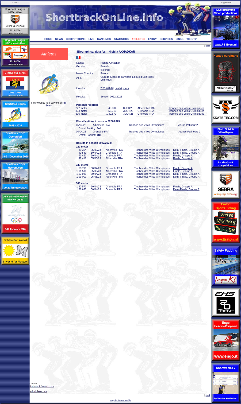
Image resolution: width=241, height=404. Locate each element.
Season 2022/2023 (111, 96)
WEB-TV (192, 39)
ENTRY (152, 39)
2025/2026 (106, 88)
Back (208, 46)
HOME (48, 39)
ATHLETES (138, 39)
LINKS (180, 39)
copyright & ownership (120, 400)
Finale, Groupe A (183, 155)
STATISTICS (121, 39)
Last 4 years (122, 88)
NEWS (59, 39)
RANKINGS (104, 39)
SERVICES (166, 39)
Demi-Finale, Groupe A (186, 149)
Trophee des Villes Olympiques (186, 108)
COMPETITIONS (75, 39)
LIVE (91, 39)
